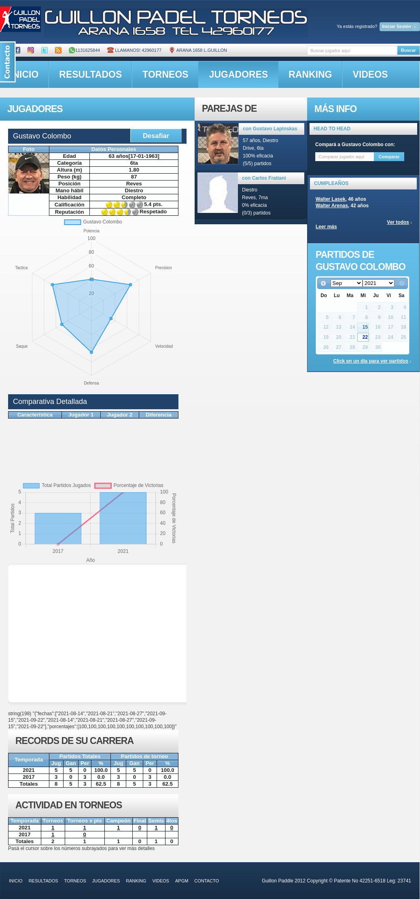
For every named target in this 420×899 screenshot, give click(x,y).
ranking (310, 74)
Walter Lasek (331, 199)
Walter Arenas (332, 205)
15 (365, 327)
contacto (206, 880)
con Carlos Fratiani (264, 178)
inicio (16, 880)
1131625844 (84, 50)
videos (370, 74)
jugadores (238, 74)
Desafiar (156, 135)
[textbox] (352, 50)
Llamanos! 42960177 (134, 50)
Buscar (408, 50)
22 (365, 337)
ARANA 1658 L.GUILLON (198, 50)
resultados (90, 74)
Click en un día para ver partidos (370, 361)
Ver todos (398, 222)
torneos (165, 74)
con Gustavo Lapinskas (270, 129)
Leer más (326, 227)
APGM (181, 880)
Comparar (389, 156)
